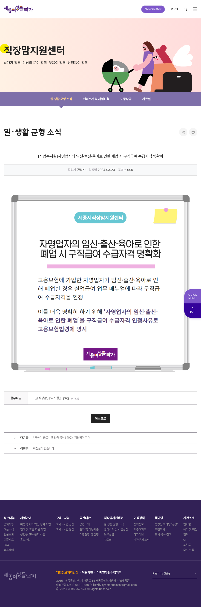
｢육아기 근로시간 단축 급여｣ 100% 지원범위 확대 (61, 437)
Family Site (161, 573)
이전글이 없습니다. (44, 448)
